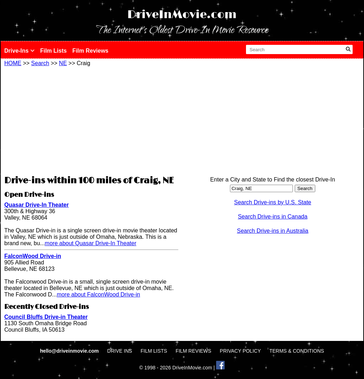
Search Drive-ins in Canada (272, 217)
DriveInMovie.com (182, 15)
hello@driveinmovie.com (70, 351)
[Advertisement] (91, 120)
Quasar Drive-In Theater (36, 205)
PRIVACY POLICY (240, 351)
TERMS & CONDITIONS (296, 351)
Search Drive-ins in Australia (273, 231)
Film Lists (53, 51)
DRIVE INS (119, 351)
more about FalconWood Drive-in (98, 294)
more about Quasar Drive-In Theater (90, 243)
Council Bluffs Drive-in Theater (46, 317)
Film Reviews (90, 51)
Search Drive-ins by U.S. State (272, 202)
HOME (12, 63)
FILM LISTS (154, 351)
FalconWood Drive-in (32, 256)
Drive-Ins (19, 51)
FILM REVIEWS (193, 351)
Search (40, 63)
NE (63, 63)
